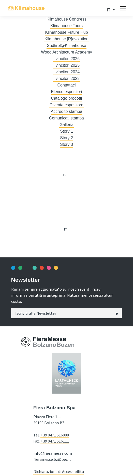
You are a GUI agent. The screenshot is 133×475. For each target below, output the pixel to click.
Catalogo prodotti (66, 98)
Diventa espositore (66, 105)
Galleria (66, 124)
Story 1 (66, 131)
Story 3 (66, 144)
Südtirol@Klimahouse (66, 45)
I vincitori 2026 (66, 59)
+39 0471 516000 (55, 434)
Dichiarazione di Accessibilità (59, 471)
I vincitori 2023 (66, 78)
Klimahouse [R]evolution (66, 39)
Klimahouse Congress (66, 19)
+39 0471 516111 (55, 441)
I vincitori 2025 (66, 65)
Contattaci (66, 85)
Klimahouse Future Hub (66, 32)
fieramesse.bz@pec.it (52, 459)
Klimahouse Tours (66, 26)
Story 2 (66, 138)
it (109, 10)
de (65, 175)
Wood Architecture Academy (66, 52)
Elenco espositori (66, 92)
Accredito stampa (66, 111)
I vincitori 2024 (66, 72)
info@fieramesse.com (53, 453)
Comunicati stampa (66, 118)
